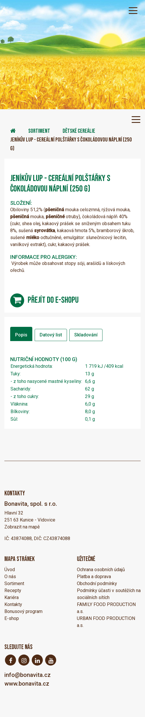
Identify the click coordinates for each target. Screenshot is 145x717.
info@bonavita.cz (27, 674)
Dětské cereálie (79, 131)
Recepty (12, 590)
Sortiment (39, 131)
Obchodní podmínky (97, 583)
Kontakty (13, 604)
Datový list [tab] (51, 335)
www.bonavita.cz (26, 683)
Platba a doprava (94, 576)
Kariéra (11, 597)
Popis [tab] (21, 335)
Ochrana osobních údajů (101, 569)
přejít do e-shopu (53, 300)
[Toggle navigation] (133, 10)
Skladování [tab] (86, 335)
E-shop (11, 618)
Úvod (9, 569)
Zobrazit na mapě (22, 527)
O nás (10, 576)
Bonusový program (23, 611)
